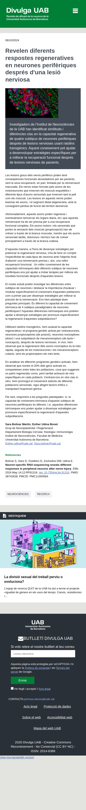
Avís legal (45, 688)
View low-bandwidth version (17, 757)
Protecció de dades (57, 706)
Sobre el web (31, 717)
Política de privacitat (37, 667)
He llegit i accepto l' (31, 688)
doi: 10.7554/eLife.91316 (54, 472)
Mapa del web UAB (47, 728)
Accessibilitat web (59, 717)
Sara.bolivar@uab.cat (47, 443)
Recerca (43, 494)
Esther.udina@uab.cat (18, 443)
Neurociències (18, 494)
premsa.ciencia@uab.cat (39, 699)
